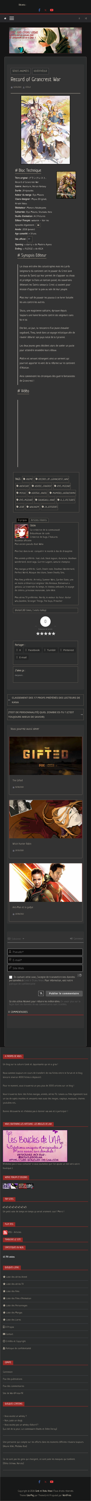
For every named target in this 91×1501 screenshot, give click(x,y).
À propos (22, 520)
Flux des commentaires (13, 1386)
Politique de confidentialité (18, 1348)
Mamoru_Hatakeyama (63, 493)
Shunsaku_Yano (46, 500)
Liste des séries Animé (16, 1277)
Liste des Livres (13, 1320)
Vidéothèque (40, 71)
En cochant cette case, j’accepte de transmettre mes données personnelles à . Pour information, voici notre (42, 980)
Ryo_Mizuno (63, 486)
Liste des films (12, 1291)
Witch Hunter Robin (22, 844)
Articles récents (39, 520)
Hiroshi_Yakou (39, 493)
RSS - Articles (12, 1232)
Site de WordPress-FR (13, 1393)
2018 (21, 507)
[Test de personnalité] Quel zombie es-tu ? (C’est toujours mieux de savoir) (45, 714)
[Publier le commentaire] (64, 993)
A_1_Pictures (67, 500)
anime (29, 479)
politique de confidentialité (22, 984)
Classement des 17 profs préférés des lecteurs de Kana (44, 700)
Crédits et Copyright (16, 1341)
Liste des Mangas (14, 1312)
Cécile (28, 87)
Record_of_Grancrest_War (53, 479)
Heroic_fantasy (43, 486)
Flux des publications (12, 1379)
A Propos (9, 1327)
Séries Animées (20, 71)
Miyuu (22, 493)
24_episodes (51, 507)
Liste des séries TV (15, 1284)
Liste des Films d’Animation (18, 1298)
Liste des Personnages (16, 1305)
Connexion (76, 938)
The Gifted (18, 780)
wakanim (34, 507)
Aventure (24, 486)
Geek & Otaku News (34, 980)
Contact (9, 1334)
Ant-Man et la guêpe (23, 907)
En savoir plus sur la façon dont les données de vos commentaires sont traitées (44, 1003)
